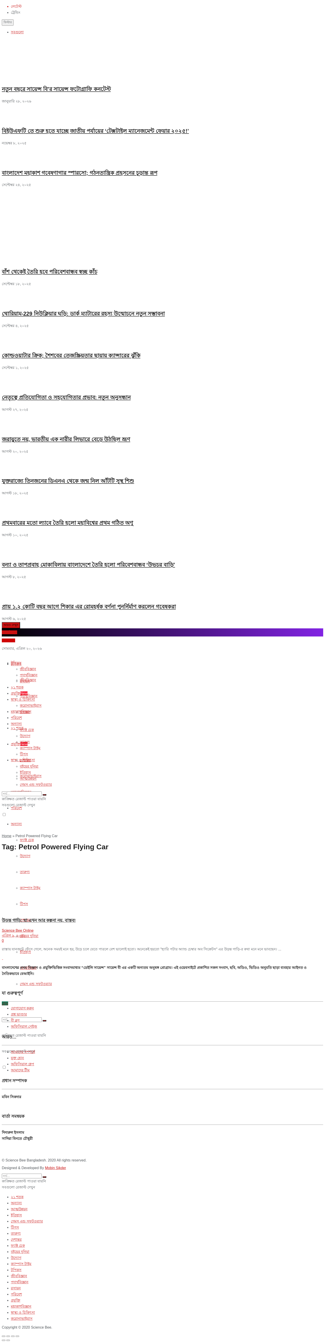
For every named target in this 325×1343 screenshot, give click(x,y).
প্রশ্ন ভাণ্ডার (19, 1014)
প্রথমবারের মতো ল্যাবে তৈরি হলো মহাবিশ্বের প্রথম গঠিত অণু (67, 523)
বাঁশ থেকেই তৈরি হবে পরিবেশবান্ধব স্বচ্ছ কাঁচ (49, 272)
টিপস (24, 754)
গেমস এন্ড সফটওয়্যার (36, 984)
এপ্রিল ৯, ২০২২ (13, 935)
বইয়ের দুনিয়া (29, 936)
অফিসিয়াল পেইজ (24, 1026)
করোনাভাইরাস (31, 705)
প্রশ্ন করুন (8, 640)
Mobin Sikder (55, 1168)
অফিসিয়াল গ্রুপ (22, 1064)
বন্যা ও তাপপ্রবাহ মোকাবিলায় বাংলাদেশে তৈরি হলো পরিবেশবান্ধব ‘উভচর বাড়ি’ (88, 565)
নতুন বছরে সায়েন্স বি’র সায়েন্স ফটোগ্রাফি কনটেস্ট (56, 89)
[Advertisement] (36, 216)
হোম (5, 1003)
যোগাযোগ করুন (22, 1008)
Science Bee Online (18, 930)
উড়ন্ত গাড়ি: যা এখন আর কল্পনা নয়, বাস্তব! (39, 920)
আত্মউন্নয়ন (28, 778)
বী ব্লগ (15, 1020)
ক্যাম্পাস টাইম (30, 748)
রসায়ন (25, 681)
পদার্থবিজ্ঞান (28, 696)
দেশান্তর (25, 760)
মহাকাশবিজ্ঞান (21, 712)
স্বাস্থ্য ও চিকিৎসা (23, 699)
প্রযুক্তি (19, 744)
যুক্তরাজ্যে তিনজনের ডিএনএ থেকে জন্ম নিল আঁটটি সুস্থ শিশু (68, 481)
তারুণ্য (25, 742)
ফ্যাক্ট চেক (27, 840)
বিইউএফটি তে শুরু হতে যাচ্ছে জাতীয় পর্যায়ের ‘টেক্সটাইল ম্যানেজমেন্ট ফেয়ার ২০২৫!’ (95, 131)
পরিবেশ (16, 718)
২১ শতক (17, 687)
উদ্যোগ (25, 736)
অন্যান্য (16, 824)
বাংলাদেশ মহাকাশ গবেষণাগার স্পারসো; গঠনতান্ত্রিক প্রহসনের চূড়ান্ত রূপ (79, 173)
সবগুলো (17, 32)
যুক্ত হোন (17, 1058)
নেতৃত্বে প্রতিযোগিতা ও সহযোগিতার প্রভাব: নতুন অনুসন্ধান (66, 397)
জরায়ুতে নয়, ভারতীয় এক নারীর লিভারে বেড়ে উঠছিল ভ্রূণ (66, 439)
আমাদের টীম (20, 1070)
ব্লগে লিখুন (9, 632)
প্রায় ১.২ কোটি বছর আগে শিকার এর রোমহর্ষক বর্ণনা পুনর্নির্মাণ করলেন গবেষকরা (89, 607)
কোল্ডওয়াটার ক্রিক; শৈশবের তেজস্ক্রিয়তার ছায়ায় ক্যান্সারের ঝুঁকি (71, 355)
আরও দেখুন (11, 625)
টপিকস (16, 663)
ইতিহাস (25, 772)
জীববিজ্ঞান (28, 669)
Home (7, 836)
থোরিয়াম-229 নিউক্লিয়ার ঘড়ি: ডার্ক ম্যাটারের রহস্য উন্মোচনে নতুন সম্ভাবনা (83, 314)
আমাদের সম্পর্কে (23, 1052)
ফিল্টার (8, 22)
